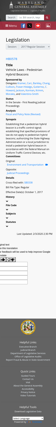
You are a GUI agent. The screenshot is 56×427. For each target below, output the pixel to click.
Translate (34, 421)
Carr (29, 83)
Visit (28, 382)
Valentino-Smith (30, 94)
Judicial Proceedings (18, 173)
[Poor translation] (11, 259)
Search (11, 17)
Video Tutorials (28, 395)
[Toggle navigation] (11, 25)
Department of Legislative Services (28, 353)
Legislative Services (19, 10)
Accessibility (28, 388)
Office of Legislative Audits (28, 356)
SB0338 (28, 182)
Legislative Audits (37, 10)
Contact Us (27, 378)
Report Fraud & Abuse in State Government (28, 359)
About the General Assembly (27, 385)
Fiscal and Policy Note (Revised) (23, 114)
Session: (12, 46)
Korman (30, 90)
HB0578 (11, 59)
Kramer (21, 83)
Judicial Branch (28, 349)
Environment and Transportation (25, 164)
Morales (10, 94)
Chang (45, 83)
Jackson (20, 90)
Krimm (39, 90)
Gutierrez (38, 86)
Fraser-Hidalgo (24, 86)
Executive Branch (28, 346)
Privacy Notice (28, 392)
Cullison (10, 86)
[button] (28, 201)
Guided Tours (28, 375)
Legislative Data (34, 411)
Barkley (37, 83)
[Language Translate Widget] (28, 418)
